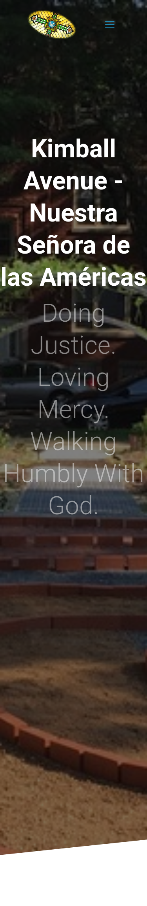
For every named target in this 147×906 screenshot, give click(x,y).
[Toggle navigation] (110, 24)
